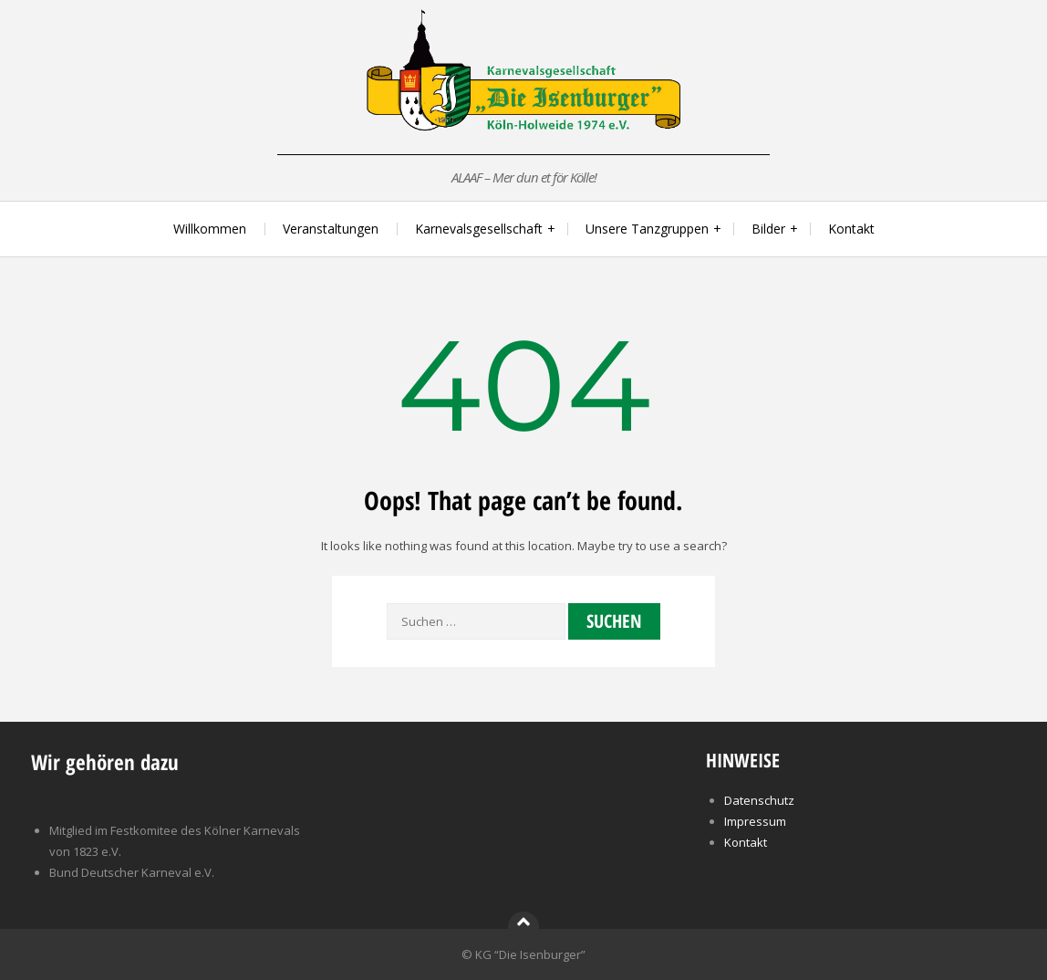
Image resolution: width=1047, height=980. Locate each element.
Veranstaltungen (330, 228)
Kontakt (851, 228)
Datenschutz (759, 800)
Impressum (755, 821)
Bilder (768, 228)
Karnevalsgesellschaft (479, 228)
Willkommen (209, 228)
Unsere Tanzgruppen (647, 228)
